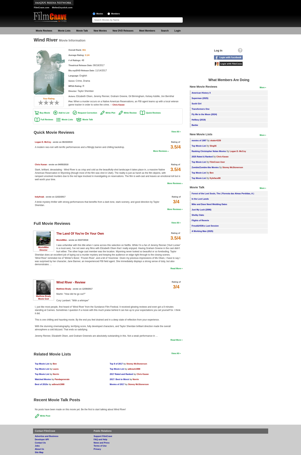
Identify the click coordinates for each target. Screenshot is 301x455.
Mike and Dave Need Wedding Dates (209, 204)
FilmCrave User (217, 162)
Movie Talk (82, 30)
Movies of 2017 (117, 384)
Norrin (56, 374)
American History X (201, 93)
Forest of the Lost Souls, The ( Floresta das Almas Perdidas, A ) (223, 193)
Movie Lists (64, 30)
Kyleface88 (215, 178)
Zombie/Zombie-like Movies (205, 167)
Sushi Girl (196, 103)
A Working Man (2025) (202, 231)
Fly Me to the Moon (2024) (204, 114)
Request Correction (87, 113)
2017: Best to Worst (119, 379)
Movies (99, 14)
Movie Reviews (44, 30)
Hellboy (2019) (199, 120)
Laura (55, 369)
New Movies (100, 30)
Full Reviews (47, 119)
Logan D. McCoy (43, 142)
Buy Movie (45, 113)
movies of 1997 (199, 140)
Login (177, 30)
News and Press (102, 443)
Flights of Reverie (200, 220)
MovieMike (43, 247)
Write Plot (110, 113)
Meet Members (147, 30)
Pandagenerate (62, 379)
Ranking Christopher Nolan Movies (209, 151)
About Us (39, 449)
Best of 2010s (41, 384)
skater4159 (215, 140)
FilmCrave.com (41, 7)
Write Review (130, 113)
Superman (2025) (200, 98)
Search (165, 30)
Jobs (37, 446)
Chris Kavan (118, 105)
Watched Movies (43, 379)
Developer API (42, 439)
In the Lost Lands (200, 199)
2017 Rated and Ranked (121, 374)
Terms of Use (100, 446)
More (262, 87)
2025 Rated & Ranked (202, 156)
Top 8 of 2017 (116, 364)
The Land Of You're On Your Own (80, 233)
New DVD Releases (122, 30)
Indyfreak (39, 197)
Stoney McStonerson (137, 364)
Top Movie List (42, 364)
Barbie (195, 125)
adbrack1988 (58, 384)
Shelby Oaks (198, 215)
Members (115, 14)
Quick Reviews (153, 113)
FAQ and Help (100, 439)
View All (175, 131)
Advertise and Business (46, 436)
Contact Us (40, 443)
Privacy (97, 449)
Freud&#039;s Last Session (205, 226)
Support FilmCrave (103, 436)
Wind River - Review (70, 282)
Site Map (39, 452)
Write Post (45, 416)
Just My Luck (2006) (201, 209)
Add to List (64, 113)
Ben (55, 364)
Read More (175, 268)
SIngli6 (213, 146)
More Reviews (160, 151)
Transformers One (200, 109)
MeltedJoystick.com (62, 7)
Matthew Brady (43, 296)
